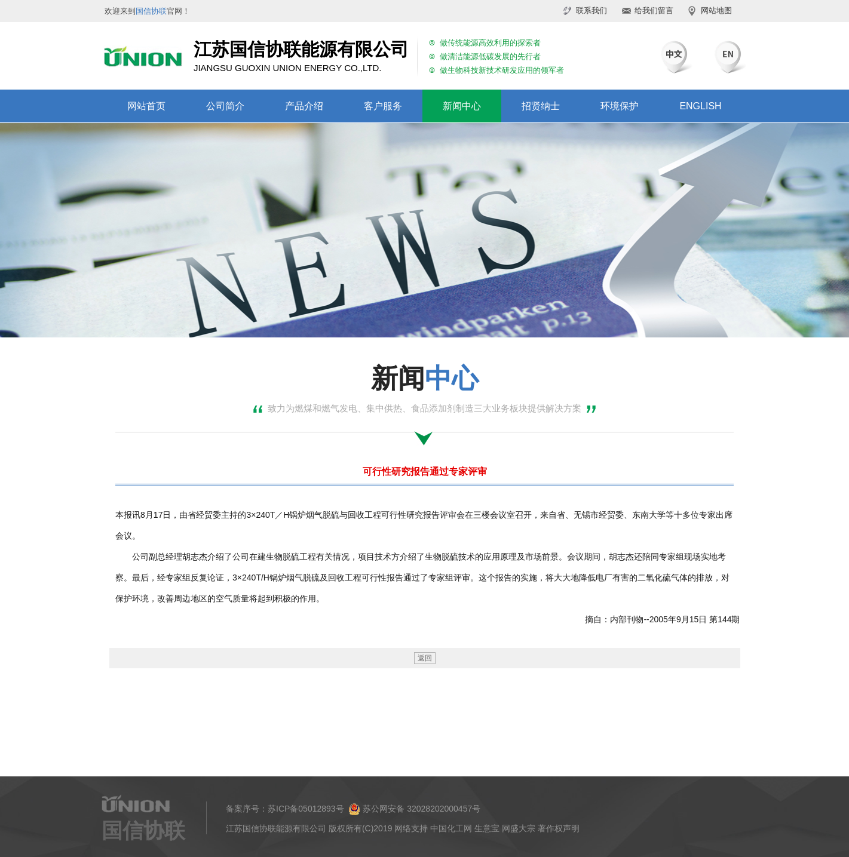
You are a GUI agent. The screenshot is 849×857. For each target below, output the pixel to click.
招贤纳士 (541, 106)
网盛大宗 (518, 828)
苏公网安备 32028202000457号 (414, 809)
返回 (425, 658)
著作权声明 (559, 828)
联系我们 (591, 10)
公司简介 (225, 106)
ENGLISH (700, 106)
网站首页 (146, 106)
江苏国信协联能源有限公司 (276, 828)
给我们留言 (654, 10)
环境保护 (619, 106)
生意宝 (486, 828)
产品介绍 (304, 106)
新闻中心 (462, 106)
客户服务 (383, 106)
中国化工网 (451, 828)
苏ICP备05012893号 (306, 808)
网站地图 (716, 10)
